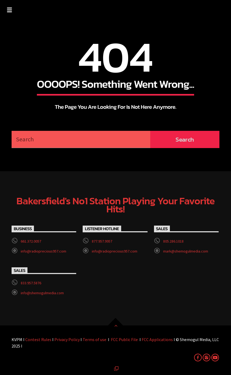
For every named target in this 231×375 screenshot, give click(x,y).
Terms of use (94, 339)
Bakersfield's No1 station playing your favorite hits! (115, 205)
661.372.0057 (31, 241)
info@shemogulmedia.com (42, 292)
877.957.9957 (102, 241)
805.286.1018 (173, 241)
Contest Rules (38, 339)
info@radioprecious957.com (43, 251)
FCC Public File (124, 339)
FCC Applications (157, 339)
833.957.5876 (31, 283)
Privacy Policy (67, 339)
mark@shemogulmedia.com (185, 251)
